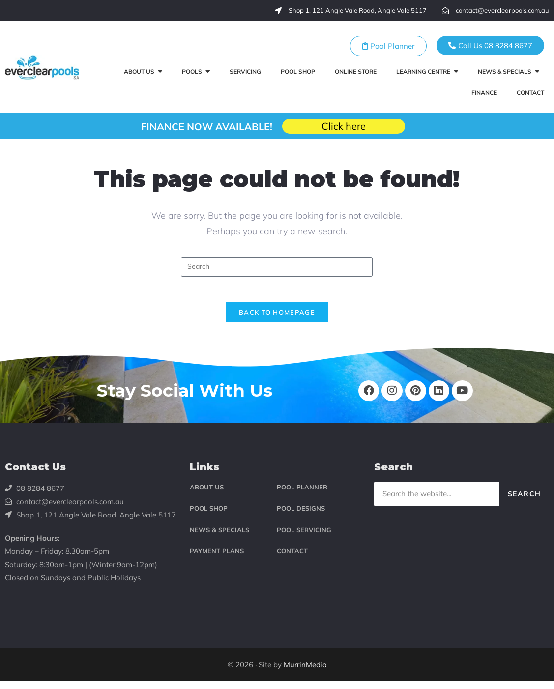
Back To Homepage (277, 316)
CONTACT (292, 559)
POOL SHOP (209, 516)
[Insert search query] (277, 267)
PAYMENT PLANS (217, 559)
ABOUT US (207, 495)
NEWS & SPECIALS (219, 537)
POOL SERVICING (304, 537)
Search (524, 501)
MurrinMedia (305, 672)
